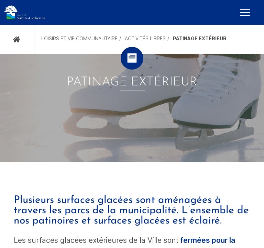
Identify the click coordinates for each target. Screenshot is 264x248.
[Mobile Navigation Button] (245, 12)
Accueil (17, 39)
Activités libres (145, 38)
